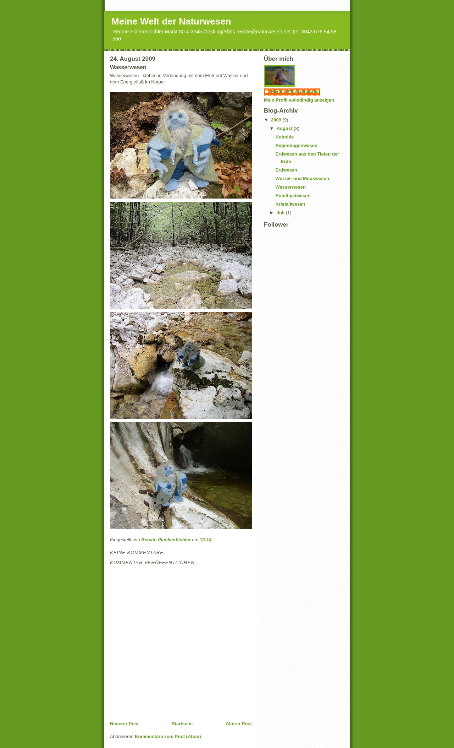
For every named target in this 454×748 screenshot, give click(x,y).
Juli (281, 212)
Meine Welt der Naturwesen (171, 21)
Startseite (182, 723)
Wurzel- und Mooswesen (302, 178)
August (285, 128)
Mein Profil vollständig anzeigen (299, 100)
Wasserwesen (290, 187)
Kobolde (284, 137)
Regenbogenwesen (296, 145)
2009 (277, 120)
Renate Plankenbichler (295, 91)
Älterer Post (239, 723)
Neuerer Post (124, 723)
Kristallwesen (290, 204)
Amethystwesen (292, 195)
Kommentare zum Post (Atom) (168, 736)
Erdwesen (286, 170)
